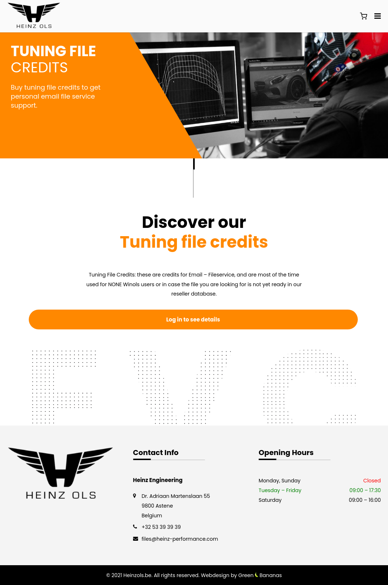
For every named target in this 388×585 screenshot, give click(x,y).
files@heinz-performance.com (180, 539)
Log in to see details (193, 319)
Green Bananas (260, 575)
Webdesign (215, 575)
